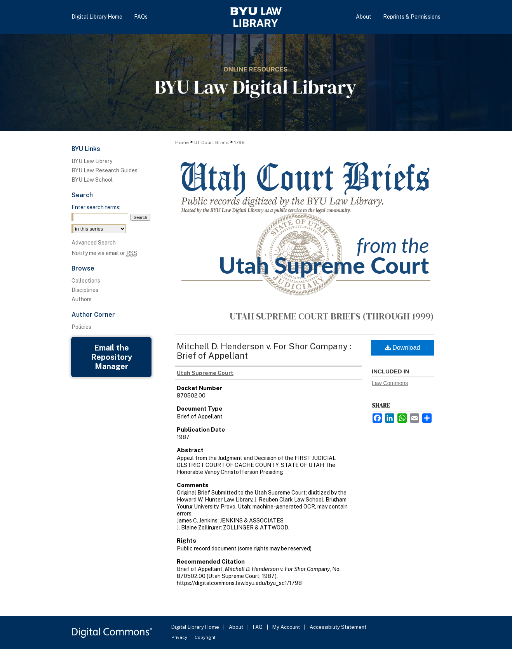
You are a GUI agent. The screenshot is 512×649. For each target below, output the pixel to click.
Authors (81, 299)
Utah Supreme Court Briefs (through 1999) (332, 316)
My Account (286, 627)
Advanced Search (93, 242)
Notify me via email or (104, 253)
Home (182, 142)
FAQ (258, 627)
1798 (239, 142)
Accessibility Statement (338, 627)
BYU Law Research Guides (104, 170)
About (236, 627)
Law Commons (390, 383)
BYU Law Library (91, 161)
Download (402, 347)
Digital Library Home (195, 627)
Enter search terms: (95, 207)
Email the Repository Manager (111, 357)
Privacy (179, 637)
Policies (81, 327)
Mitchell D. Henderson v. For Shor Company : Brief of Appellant (264, 351)
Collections (85, 281)
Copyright (205, 637)
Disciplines (84, 290)
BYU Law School (92, 180)
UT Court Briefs (211, 142)
